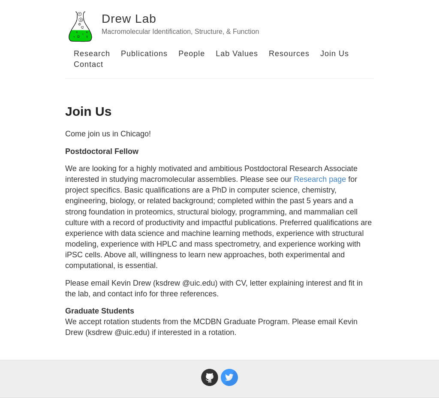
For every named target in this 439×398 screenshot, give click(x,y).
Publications (144, 53)
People (191, 53)
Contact (88, 64)
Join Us (334, 53)
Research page (320, 179)
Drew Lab (129, 18)
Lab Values (237, 53)
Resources (289, 53)
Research (92, 53)
